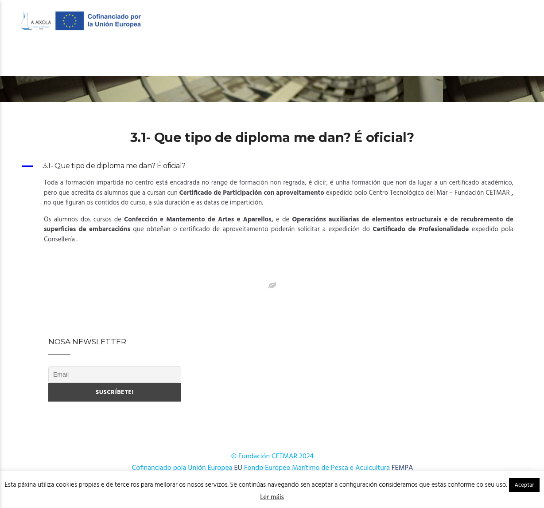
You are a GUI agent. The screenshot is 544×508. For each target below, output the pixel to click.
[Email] (114, 374)
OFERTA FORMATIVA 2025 (231, 58)
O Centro (66, 58)
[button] (272, 166)
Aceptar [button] (524, 485)
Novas (441, 58)
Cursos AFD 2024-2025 (319, 58)
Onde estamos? (492, 58)
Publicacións (393, 58)
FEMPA (402, 468)
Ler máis (272, 497)
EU (238, 468)
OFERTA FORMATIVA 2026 (140, 58)
